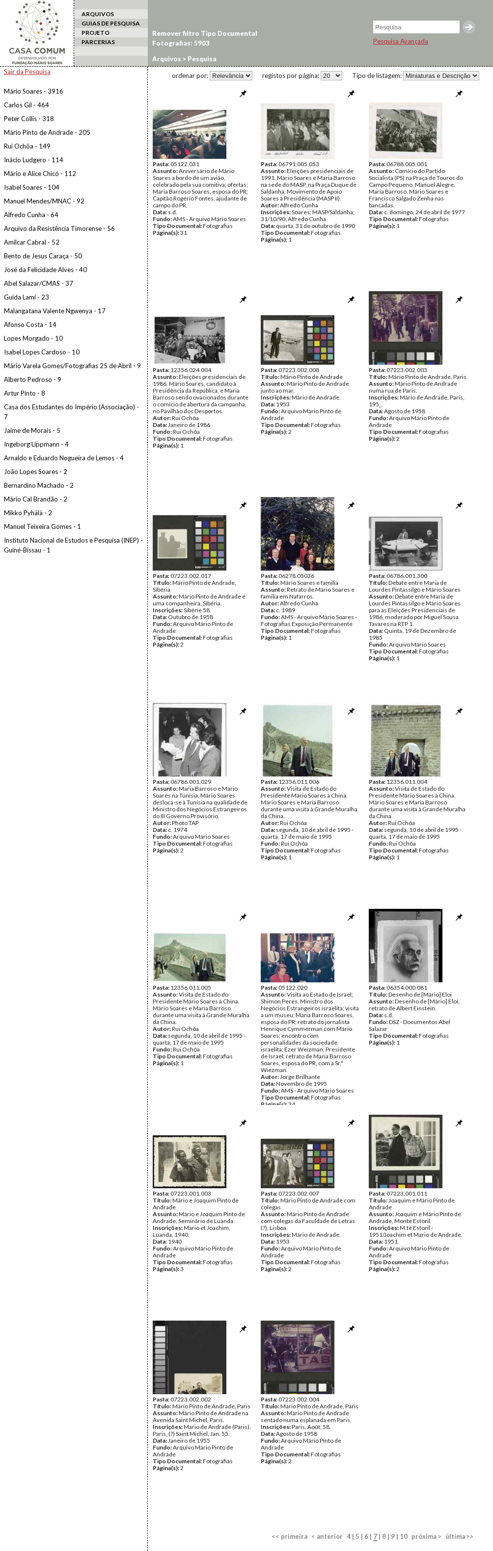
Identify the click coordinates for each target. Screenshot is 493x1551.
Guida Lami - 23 (26, 297)
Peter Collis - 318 (29, 119)
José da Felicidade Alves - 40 (45, 270)
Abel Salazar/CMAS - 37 (38, 283)
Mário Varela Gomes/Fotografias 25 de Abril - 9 (72, 366)
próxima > (426, 1536)
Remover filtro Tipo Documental (204, 33)
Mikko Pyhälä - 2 (28, 513)
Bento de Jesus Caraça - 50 (43, 256)
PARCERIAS (98, 42)
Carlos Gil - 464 (26, 105)
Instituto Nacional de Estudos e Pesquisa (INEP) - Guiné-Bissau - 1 (73, 545)
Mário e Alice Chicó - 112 (40, 173)
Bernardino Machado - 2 (39, 485)
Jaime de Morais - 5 (32, 430)
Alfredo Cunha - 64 (31, 215)
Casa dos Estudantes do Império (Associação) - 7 (71, 412)
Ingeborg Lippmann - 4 (36, 444)
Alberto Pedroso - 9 (32, 379)
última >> (459, 1536)
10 (404, 1536)
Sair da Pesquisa (27, 71)
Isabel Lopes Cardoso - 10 (42, 352)
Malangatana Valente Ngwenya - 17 (55, 311)
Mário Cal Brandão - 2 (35, 499)
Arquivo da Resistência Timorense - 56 (59, 228)
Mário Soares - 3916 (33, 91)
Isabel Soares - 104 (31, 187)
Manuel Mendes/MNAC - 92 (44, 201)
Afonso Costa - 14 (30, 324)
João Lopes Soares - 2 (35, 471)
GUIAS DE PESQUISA (111, 23)
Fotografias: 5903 (181, 43)
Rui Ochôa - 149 (27, 146)
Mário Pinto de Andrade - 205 (47, 132)
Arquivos (166, 59)
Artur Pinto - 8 (24, 393)
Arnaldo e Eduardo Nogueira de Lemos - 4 (64, 458)
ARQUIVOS (98, 14)
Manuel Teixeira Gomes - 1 (42, 526)
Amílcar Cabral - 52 (31, 242)
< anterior (327, 1536)
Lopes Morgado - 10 (33, 338)
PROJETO (96, 32)
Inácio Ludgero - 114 (33, 160)
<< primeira (289, 1536)
